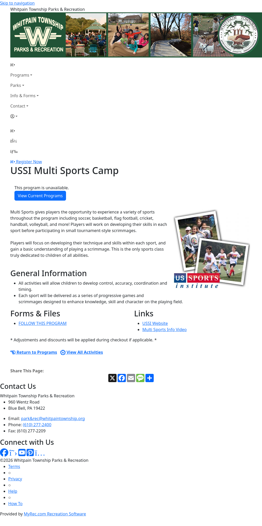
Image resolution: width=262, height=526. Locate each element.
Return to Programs (33, 352)
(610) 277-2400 (37, 425)
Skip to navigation (17, 3)
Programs (19, 75)
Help (12, 491)
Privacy (15, 479)
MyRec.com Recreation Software (55, 514)
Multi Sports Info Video (164, 329)
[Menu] (14, 151)
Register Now (29, 162)
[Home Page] (24, 65)
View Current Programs (40, 196)
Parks (15, 85)
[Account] (24, 116)
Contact (17, 106)
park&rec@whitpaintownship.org (53, 418)
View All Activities (81, 352)
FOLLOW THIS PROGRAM (43, 323)
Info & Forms (23, 95)
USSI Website (155, 323)
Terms (14, 466)
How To (15, 503)
